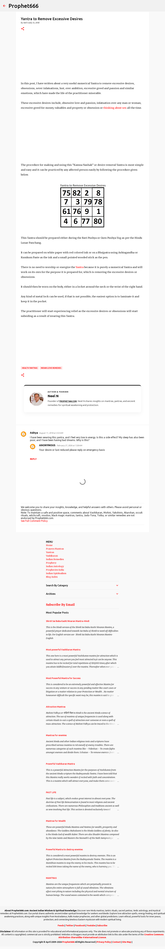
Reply (33, 459)
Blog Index (52, 576)
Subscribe (102, 925)
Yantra (80, 267)
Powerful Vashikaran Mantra (60, 764)
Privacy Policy (104, 942)
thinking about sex (114, 107)
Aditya (34, 432)
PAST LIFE (51, 792)
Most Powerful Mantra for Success (63, 678)
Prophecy (51, 562)
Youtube (91, 925)
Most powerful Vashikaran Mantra (63, 649)
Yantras (50, 552)
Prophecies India (55, 569)
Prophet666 (24, 6)
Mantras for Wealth (56, 821)
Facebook (80, 925)
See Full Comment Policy (34, 520)
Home (49, 545)
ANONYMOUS (47, 445)
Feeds (61, 925)
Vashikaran (52, 555)
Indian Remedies (55, 559)
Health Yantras (29, 368)
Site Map (126, 942)
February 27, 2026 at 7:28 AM (69, 445)
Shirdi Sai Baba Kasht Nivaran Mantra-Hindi (67, 621)
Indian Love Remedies (51, 368)
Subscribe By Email (60, 604)
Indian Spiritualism (56, 573)
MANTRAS (51, 878)
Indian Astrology (55, 566)
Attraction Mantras (55, 707)
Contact (116, 942)
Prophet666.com (68, 401)
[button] (23, 29)
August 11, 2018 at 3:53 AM (51, 433)
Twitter (69, 925)
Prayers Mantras (55, 548)
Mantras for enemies (56, 735)
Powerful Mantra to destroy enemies (64, 849)
